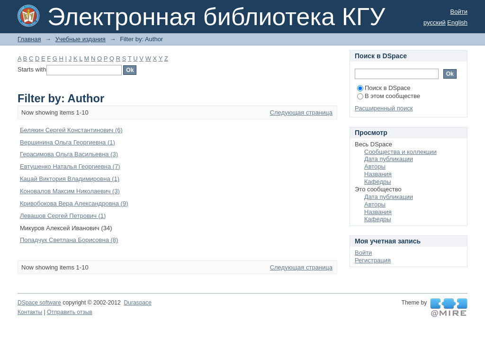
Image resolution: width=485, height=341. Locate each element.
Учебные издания (80, 39)
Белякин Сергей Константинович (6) (71, 130)
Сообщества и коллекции (400, 151)
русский (434, 22)
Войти (458, 11)
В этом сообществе (388, 95)
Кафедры (377, 181)
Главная (29, 39)
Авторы (375, 166)
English (457, 22)
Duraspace (137, 302)
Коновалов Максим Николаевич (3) (70, 191)
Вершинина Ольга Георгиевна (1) (67, 142)
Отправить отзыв (69, 312)
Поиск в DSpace (383, 87)
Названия (378, 174)
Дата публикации (388, 158)
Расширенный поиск (384, 108)
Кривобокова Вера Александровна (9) (74, 203)
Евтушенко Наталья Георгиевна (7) (70, 166)
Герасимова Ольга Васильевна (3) (69, 154)
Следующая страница (301, 112)
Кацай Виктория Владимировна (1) (69, 178)
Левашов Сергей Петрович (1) (63, 215)
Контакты (30, 312)
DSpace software (39, 302)
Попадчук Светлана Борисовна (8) (69, 239)
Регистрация (373, 260)
